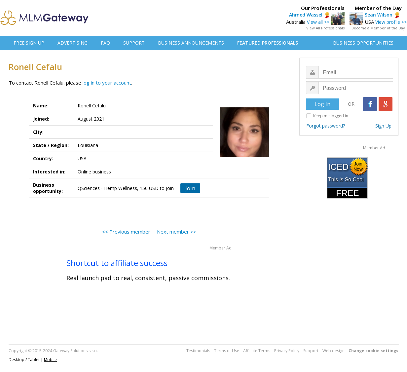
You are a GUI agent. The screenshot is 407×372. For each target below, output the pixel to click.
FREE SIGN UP (29, 43)
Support (310, 350)
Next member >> (176, 231)
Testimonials (198, 350)
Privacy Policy (286, 350)
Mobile (50, 359)
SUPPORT (134, 43)
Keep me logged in (330, 116)
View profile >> (391, 22)
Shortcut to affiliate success (116, 262)
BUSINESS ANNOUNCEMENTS (191, 43)
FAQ (105, 43)
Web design (333, 350)
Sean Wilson (378, 15)
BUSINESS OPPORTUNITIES (363, 43)
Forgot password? (325, 126)
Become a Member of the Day (378, 27)
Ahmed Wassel (305, 15)
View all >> (318, 22)
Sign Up (383, 126)
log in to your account (107, 82)
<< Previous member (126, 231)
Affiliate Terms (256, 350)
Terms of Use (226, 350)
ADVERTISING (72, 43)
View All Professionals (325, 27)
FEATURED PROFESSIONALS (267, 43)
